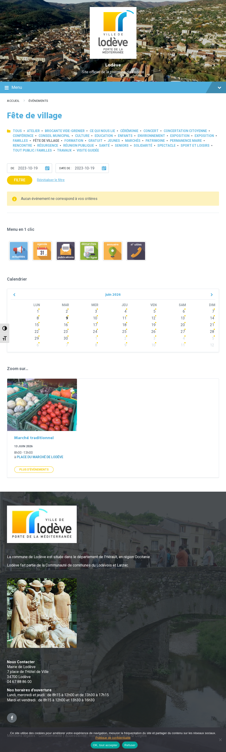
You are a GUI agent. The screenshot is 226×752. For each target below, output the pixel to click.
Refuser (129, 745)
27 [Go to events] (183, 331)
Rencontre (22, 145)
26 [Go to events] (153, 331)
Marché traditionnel (34, 438)
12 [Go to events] (153, 318)
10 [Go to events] (95, 318)
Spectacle (166, 145)
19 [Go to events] (153, 325)
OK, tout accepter (105, 745)
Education (104, 136)
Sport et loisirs (195, 145)
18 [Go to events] (124, 325)
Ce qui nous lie (102, 131)
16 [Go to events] (66, 325)
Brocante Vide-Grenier (65, 131)
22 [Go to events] (37, 331)
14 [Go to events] (212, 318)
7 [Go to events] (213, 311)
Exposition (179, 136)
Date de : (65, 168)
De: (13, 168)
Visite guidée (88, 150)
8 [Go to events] (38, 318)
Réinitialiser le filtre (51, 180)
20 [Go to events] (183, 325)
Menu (113, 88)
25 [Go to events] (124, 331)
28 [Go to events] (212, 331)
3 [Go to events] (96, 311)
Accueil (13, 101)
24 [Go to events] (95, 331)
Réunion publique (78, 145)
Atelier (33, 131)
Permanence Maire (186, 140)
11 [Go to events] (124, 318)
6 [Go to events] (184, 311)
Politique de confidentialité (112, 737)
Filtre (19, 180)
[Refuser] (220, 739)
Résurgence (47, 145)
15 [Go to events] (37, 325)
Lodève (113, 65)
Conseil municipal (54, 136)
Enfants (125, 136)
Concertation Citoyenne (185, 131)
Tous (17, 131)
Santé (104, 145)
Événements (38, 101)
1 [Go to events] (38, 311)
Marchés (132, 140)
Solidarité (143, 145)
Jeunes (114, 140)
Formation (73, 140)
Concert (151, 131)
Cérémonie (129, 131)
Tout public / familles (32, 150)
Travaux (64, 150)
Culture (82, 136)
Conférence (23, 136)
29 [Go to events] (37, 338)
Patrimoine (155, 140)
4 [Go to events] (125, 311)
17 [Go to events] (95, 325)
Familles (20, 140)
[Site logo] (113, 57)
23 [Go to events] (66, 331)
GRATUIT (95, 140)
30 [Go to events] (66, 338)
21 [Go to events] (212, 325)
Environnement (151, 136)
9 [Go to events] (67, 318)
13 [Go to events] (183, 318)
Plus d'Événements (34, 469)
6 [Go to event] (38, 345)
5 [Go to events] (154, 311)
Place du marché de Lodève (40, 457)
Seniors (122, 145)
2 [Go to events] (67, 311)
